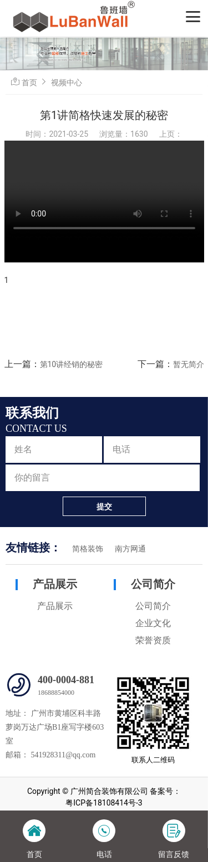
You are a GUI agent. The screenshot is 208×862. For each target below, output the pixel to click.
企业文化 (153, 623)
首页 (29, 82)
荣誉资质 (153, 640)
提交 (104, 506)
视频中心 (66, 82)
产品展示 (55, 584)
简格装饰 (87, 549)
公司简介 (153, 584)
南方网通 (130, 549)
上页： (170, 134)
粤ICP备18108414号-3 (103, 802)
